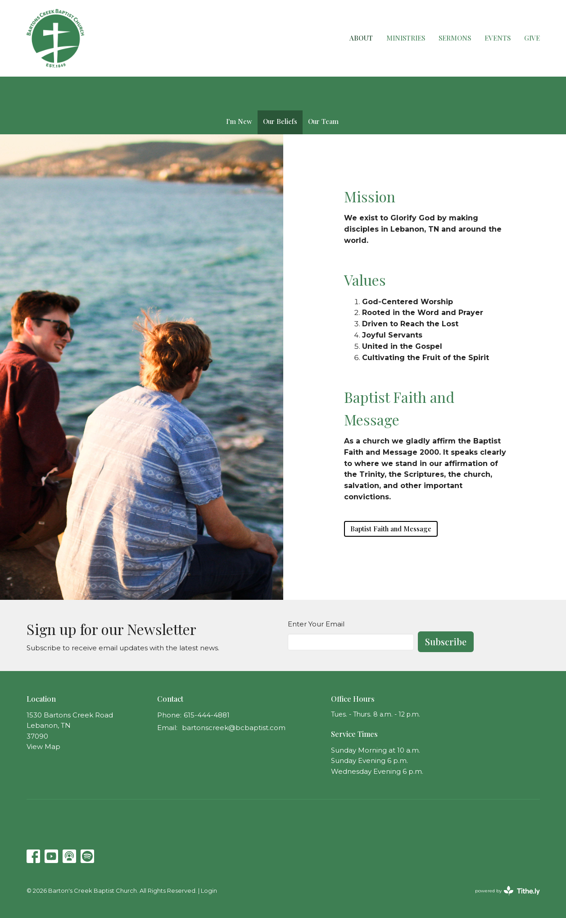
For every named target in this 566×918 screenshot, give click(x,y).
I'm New (239, 121)
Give (532, 37)
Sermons (455, 37)
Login (209, 890)
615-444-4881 (207, 715)
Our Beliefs (280, 121)
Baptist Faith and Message (390, 528)
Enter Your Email (316, 624)
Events (497, 37)
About (361, 37)
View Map (43, 746)
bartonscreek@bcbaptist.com (233, 727)
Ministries (405, 37)
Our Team (323, 121)
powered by (507, 890)
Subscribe (445, 641)
